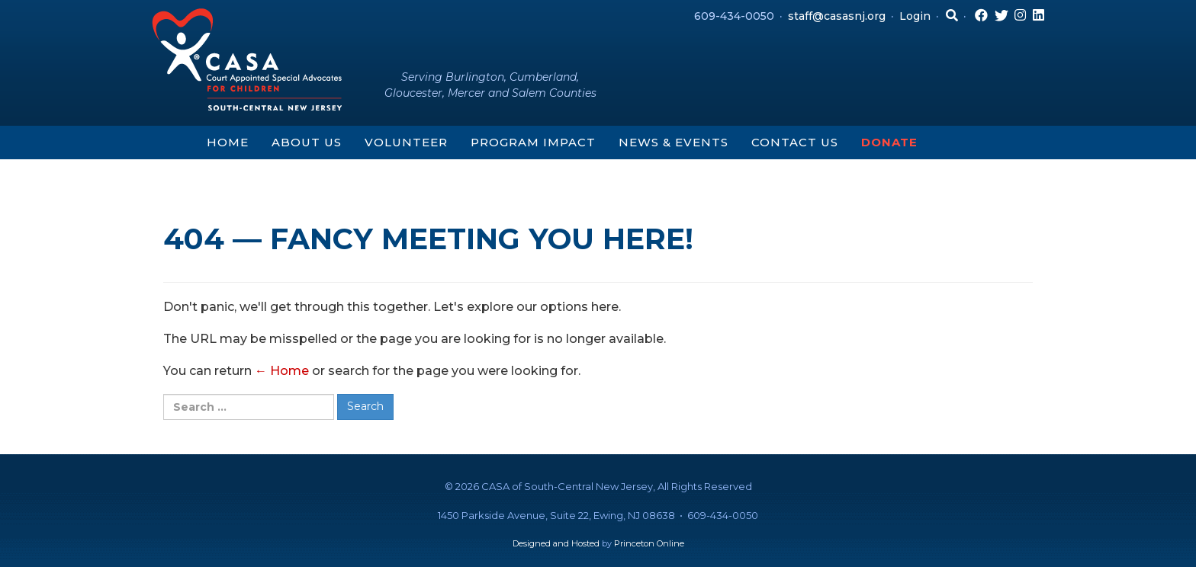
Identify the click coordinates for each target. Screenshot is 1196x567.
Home (228, 142)
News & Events (673, 142)
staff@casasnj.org (837, 16)
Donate (889, 142)
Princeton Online (649, 543)
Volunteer (406, 142)
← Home (282, 371)
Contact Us (794, 142)
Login (915, 16)
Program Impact (533, 142)
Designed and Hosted (556, 543)
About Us (307, 142)
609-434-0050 (734, 16)
